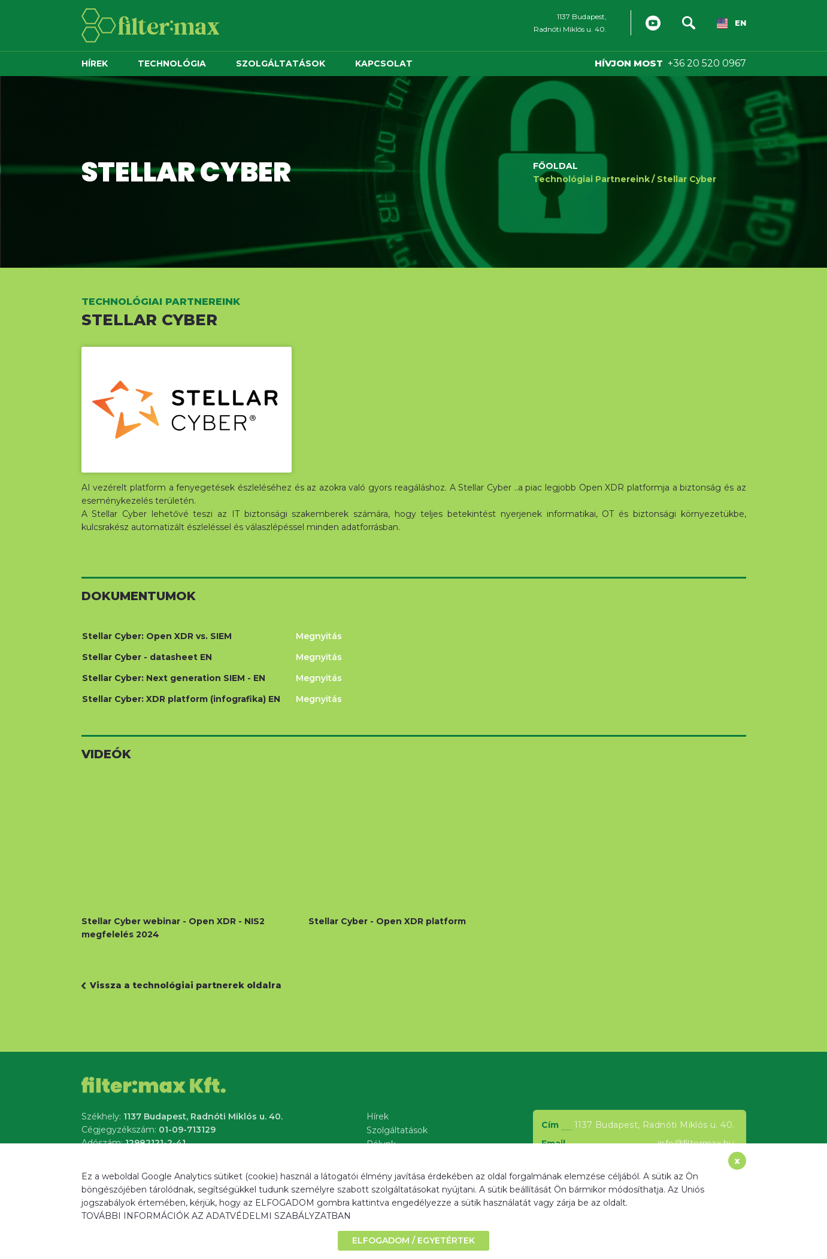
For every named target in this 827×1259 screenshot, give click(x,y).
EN (731, 23)
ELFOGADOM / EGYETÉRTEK (413, 1240)
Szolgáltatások (280, 63)
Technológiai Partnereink (591, 178)
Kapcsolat (384, 63)
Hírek (94, 63)
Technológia (172, 63)
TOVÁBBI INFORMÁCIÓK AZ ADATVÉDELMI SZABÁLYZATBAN (216, 1215)
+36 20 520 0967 (707, 63)
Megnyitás (319, 636)
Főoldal (555, 165)
